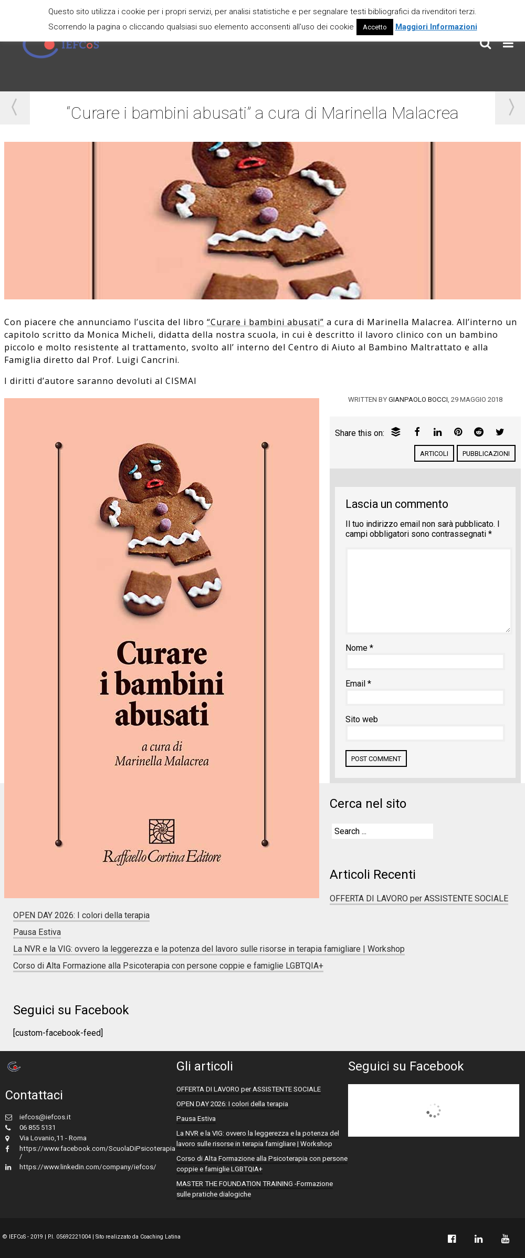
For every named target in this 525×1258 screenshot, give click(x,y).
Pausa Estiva (37, 932)
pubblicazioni (486, 454)
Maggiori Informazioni (436, 27)
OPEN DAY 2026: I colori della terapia (81, 915)
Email (358, 684)
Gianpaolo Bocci (418, 399)
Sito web (361, 719)
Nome (359, 648)
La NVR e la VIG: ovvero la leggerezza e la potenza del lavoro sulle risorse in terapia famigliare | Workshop (209, 949)
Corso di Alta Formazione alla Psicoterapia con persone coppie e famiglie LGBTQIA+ (168, 966)
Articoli (434, 454)
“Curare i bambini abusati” (265, 322)
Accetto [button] (375, 27)
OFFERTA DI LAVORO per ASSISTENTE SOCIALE (419, 898)
